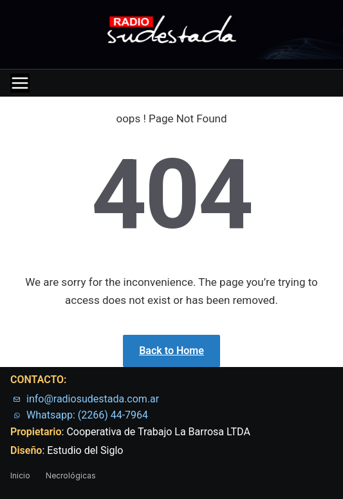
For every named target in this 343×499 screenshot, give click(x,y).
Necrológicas (71, 475)
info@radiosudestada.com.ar (92, 399)
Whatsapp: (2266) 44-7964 (87, 415)
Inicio (20, 475)
